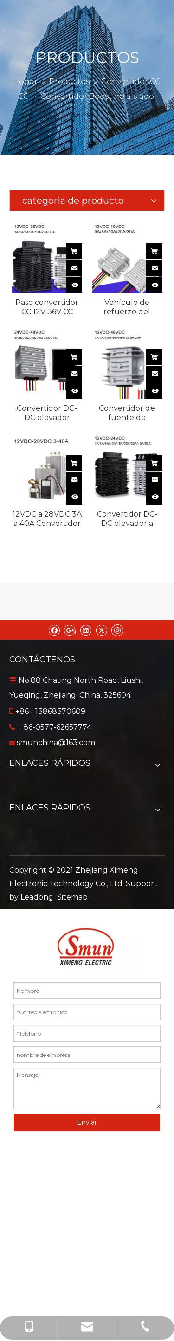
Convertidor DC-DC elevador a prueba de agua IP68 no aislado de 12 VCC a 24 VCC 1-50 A (127, 519)
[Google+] (70, 629)
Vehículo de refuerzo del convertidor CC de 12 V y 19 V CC (127, 307)
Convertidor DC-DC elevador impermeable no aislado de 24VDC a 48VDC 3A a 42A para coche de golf (47, 413)
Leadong (36, 897)
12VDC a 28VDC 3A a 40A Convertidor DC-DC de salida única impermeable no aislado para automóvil (47, 519)
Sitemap (72, 897)
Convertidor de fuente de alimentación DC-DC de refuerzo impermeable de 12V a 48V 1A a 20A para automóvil (127, 413)
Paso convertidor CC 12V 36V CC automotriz (46, 307)
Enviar (87, 1122)
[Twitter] (101, 629)
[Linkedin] (85, 629)
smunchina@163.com (56, 742)
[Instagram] (117, 629)
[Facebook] (54, 629)
